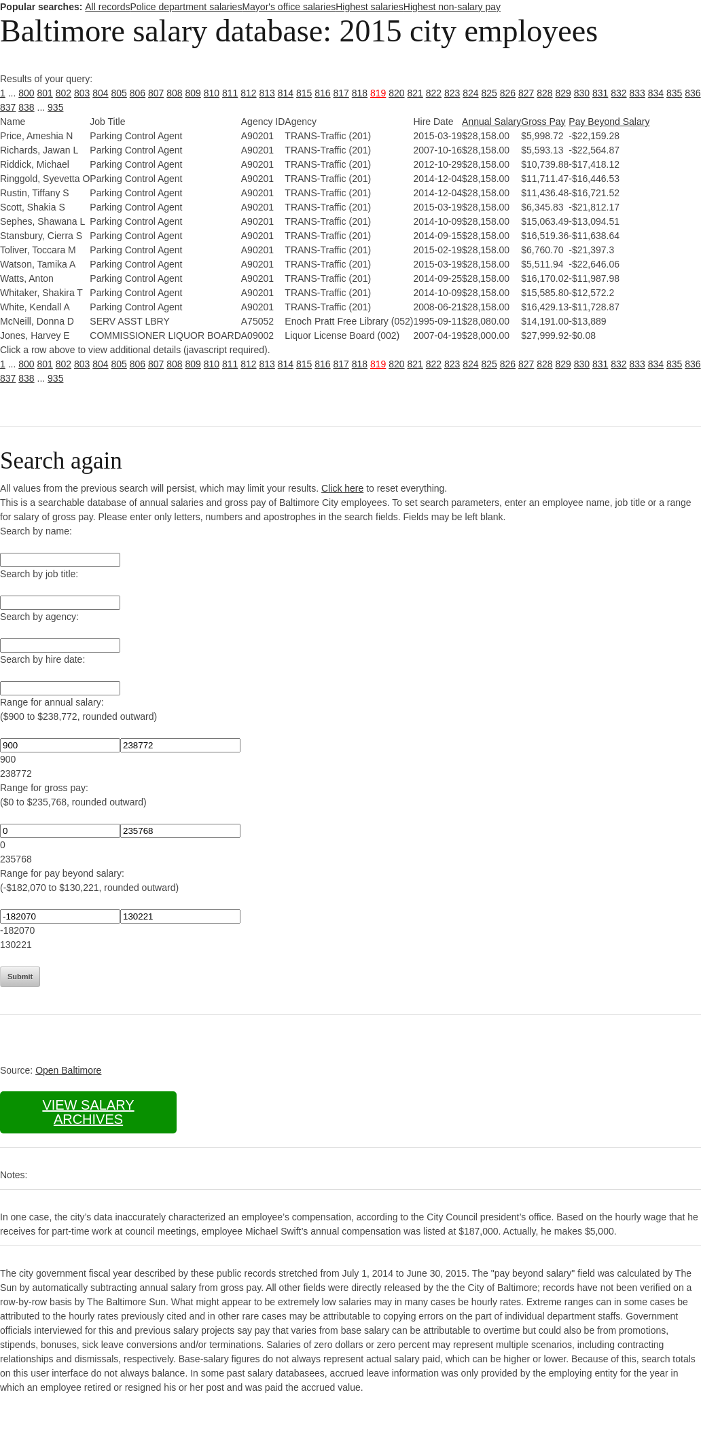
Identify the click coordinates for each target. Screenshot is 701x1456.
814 (285, 93)
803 (82, 93)
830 (582, 93)
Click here (342, 488)
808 (174, 93)
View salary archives (88, 1112)
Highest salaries (369, 6)
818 (359, 93)
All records (107, 6)
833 (637, 93)
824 (470, 93)
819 (378, 93)
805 (119, 93)
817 (341, 93)
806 (137, 93)
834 (656, 93)
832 (618, 93)
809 (193, 93)
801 (45, 93)
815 (304, 93)
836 (692, 93)
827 (526, 93)
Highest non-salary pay (452, 6)
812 (248, 93)
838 (26, 107)
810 (211, 93)
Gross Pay (543, 121)
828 (544, 93)
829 (563, 93)
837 (8, 107)
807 (156, 93)
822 (434, 93)
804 (100, 93)
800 (26, 93)
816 (322, 93)
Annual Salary (491, 121)
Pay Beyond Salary (609, 121)
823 (452, 93)
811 (230, 93)
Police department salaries (186, 6)
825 (489, 93)
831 (600, 93)
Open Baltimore (68, 1070)
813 (267, 93)
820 (396, 93)
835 (674, 93)
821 (415, 93)
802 (63, 93)
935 (55, 107)
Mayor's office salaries (289, 6)
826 (508, 93)
